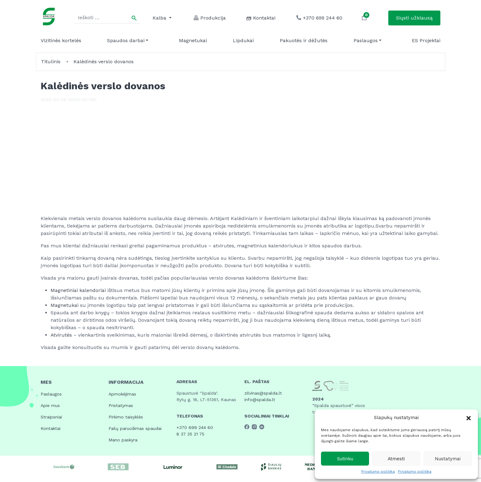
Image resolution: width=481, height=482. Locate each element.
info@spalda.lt (259, 399)
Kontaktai (50, 428)
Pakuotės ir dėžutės (303, 40)
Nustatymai (448, 459)
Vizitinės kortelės (61, 40)
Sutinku (345, 459)
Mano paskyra (123, 439)
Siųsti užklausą (414, 18)
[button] (468, 417)
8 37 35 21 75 (190, 433)
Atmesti (396, 459)
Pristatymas (121, 405)
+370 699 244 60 (194, 427)
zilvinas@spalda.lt (263, 393)
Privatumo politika (378, 471)
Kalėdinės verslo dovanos (103, 61)
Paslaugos (366, 40)
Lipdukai (243, 40)
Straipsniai (51, 416)
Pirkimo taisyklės (126, 416)
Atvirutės (62, 335)
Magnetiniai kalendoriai (79, 290)
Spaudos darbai (126, 40)
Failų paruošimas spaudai (135, 428)
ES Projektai (426, 40)
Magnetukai (193, 40)
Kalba (160, 18)
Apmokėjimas (122, 393)
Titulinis (50, 61)
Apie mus (50, 405)
